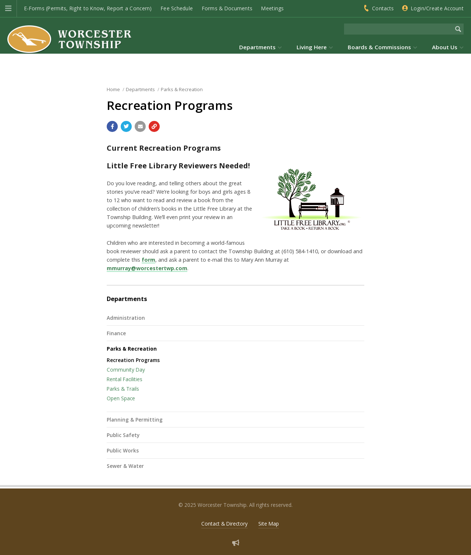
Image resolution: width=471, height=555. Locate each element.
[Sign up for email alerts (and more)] (235, 542)
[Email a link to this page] (140, 126)
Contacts (383, 8)
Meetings (272, 8)
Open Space (121, 398)
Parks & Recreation (132, 348)
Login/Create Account (437, 8)
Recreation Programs (133, 360)
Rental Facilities (124, 379)
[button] (8, 8)
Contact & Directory (224, 523)
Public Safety (123, 435)
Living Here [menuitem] (312, 47)
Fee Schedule (177, 8)
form (148, 259)
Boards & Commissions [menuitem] (379, 47)
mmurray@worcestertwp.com (147, 268)
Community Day (126, 369)
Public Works (123, 450)
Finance (116, 333)
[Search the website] (398, 29)
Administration (126, 317)
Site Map (268, 523)
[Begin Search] (458, 29)
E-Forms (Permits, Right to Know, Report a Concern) (88, 8)
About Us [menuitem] (444, 47)
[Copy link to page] (154, 126)
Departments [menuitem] (257, 47)
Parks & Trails (123, 388)
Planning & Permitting (135, 419)
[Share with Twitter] (126, 126)
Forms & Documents (227, 8)
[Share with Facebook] (112, 126)
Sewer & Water (125, 465)
